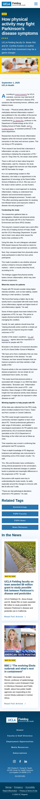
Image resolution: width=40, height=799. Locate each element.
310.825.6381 (20, 776)
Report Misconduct (10, 791)
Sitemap (8, 787)
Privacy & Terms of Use (28, 791)
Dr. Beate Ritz (18, 120)
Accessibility (30, 787)
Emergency (18, 787)
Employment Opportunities (20, 741)
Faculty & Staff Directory (20, 736)
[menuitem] (20, 729)
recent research (21, 94)
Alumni (19, 730)
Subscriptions (20, 753)
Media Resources (20, 747)
